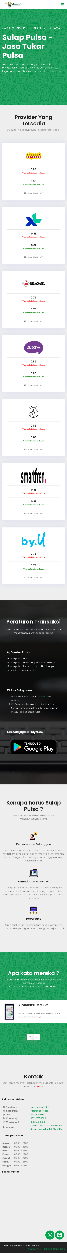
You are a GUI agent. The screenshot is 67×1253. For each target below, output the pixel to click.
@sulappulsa (37, 1114)
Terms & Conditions (54, 1248)
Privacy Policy (35, 1248)
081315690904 (38, 1122)
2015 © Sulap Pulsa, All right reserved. (21, 1245)
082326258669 (38, 1118)
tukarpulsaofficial (40, 1107)
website (42, 696)
